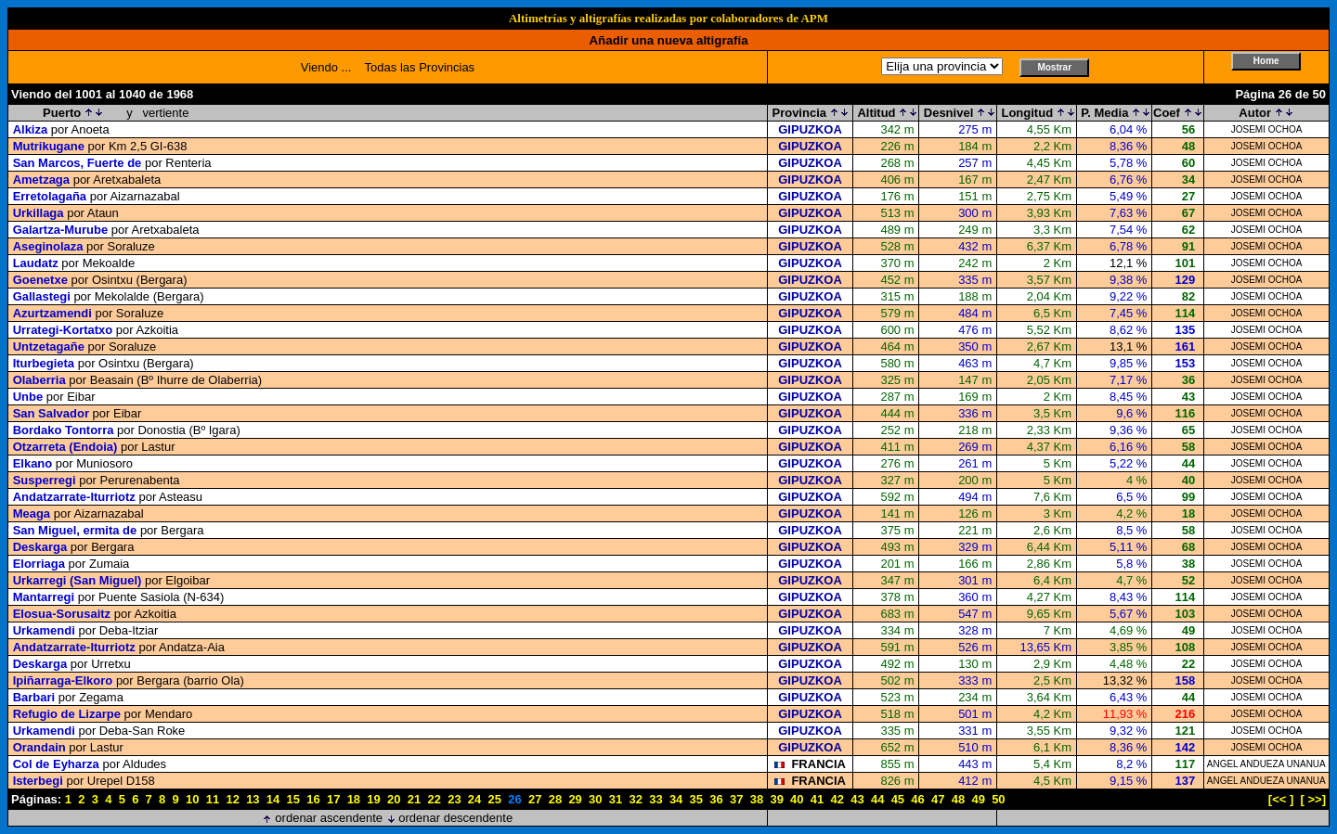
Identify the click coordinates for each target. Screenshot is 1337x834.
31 (615, 799)
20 (393, 799)
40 (796, 799)
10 (192, 799)
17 (333, 799)
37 (736, 799)
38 (756, 799)
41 (817, 799)
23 (454, 799)
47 (937, 799)
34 (675, 799)
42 (837, 799)
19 (373, 799)
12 (232, 799)
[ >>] (1313, 799)
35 (696, 799)
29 (574, 799)
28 (555, 799)
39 (776, 799)
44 (877, 799)
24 (474, 799)
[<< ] (1280, 799)
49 (977, 799)
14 (272, 799)
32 (635, 799)
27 (534, 799)
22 (433, 799)
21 (414, 799)
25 (494, 799)
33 (655, 799)
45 (897, 799)
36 (715, 799)
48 (958, 799)
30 (595, 799)
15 (293, 799)
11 (212, 799)
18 (353, 799)
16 (312, 799)
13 (252, 799)
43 (856, 799)
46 (917, 799)
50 (998, 799)
